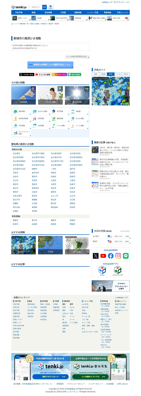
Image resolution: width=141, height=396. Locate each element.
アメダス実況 (32, 307)
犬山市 (15, 180)
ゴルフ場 (85, 319)
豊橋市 (15, 220)
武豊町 (15, 211)
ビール (72, 319)
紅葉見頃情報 (107, 331)
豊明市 (15, 192)
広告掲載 (110, 384)
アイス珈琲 (74, 322)
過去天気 (31, 313)
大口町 (72, 200)
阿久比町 (16, 207)
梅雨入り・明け (107, 320)
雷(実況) (30, 316)
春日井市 (35, 173)
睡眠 (64, 332)
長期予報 (16, 316)
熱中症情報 (107, 326)
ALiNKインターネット (42, 384)
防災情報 (48, 12)
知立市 (15, 188)
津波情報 (43, 310)
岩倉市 (72, 188)
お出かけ (65, 313)
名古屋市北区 (75, 153)
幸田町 (34, 211)
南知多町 (54, 207)
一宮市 (53, 169)
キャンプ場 (86, 322)
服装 (64, 310)
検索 (44, 7)
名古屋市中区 (56, 157)
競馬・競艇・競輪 (88, 325)
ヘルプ (127, 2)
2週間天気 (16, 313)
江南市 (53, 180)
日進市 (34, 192)
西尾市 (72, 177)
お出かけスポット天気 (90, 332)
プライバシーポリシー (76, 384)
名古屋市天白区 (19, 169)
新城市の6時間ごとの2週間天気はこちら (52, 65)
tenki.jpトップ (107, 2)
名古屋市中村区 (38, 157)
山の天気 (85, 304)
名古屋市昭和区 (76, 157)
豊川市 (34, 220)
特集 (116, 313)
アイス (72, 316)
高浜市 (53, 188)
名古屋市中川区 (57, 161)
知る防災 (43, 319)
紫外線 (64, 322)
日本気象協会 (27, 384)
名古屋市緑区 (56, 165)
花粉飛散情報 (107, 305)
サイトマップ (118, 2)
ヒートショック (107, 336)
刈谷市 (15, 177)
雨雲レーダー (18, 319)
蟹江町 (53, 203)
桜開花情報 (107, 310)
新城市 (72, 220)
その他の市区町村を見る (78, 56)
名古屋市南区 (18, 165)
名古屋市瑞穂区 (19, 161)
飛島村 (72, 203)
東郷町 (34, 200)
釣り (83, 329)
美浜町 (72, 207)
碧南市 (72, 173)
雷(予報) (16, 332)
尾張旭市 (35, 188)
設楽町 (34, 224)
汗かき (72, 307)
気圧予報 (16, 310)
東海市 (34, 184)
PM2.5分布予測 (18, 325)
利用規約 (60, 384)
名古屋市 (16, 153)
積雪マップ (17, 322)
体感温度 (65, 325)
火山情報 (43, 313)
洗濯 (64, 307)
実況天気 (31, 310)
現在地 (50, 8)
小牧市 (72, 180)
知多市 (72, 184)
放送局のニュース (121, 310)
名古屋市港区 (75, 161)
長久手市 (16, 200)
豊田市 (34, 177)
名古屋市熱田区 (38, 161)
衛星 (95, 74)
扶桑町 (15, 203)
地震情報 (43, 307)
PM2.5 (126, 74)
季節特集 (107, 12)
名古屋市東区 (56, 153)
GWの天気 (107, 315)
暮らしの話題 (120, 307)
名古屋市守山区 (38, 165)
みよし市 (54, 196)
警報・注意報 (45, 304)
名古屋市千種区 (38, 153)
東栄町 (53, 224)
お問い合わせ (122, 384)
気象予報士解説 (120, 304)
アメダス (118, 74)
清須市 (72, 192)
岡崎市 (34, 169)
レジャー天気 (92, 12)
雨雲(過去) (31, 304)
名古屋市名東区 (76, 165)
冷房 (71, 313)
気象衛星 (56, 307)
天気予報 (18, 12)
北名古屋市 (17, 196)
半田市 (15, 173)
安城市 (53, 177)
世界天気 (16, 307)
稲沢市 (15, 184)
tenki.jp (19, 8)
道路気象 (16, 335)
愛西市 (53, 192)
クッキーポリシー (96, 384)
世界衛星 (56, 310)
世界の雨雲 (17, 329)
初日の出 (107, 346)
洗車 (64, 329)
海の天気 (85, 307)
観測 (33, 12)
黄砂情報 (16, 338)
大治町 (34, 203)
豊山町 (53, 200)
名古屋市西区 (18, 157)
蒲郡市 (53, 220)
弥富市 (34, 196)
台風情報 (43, 316)
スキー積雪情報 (107, 341)
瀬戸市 (72, 169)
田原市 (15, 224)
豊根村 (72, 224)
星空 (64, 316)
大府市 (53, 184)
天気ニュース (122, 12)
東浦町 (34, 207)
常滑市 (34, 180)
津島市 (53, 173)
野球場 (84, 313)
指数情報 (78, 12)
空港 (83, 310)
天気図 (63, 12)
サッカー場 (86, 316)
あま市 (72, 196)
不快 (71, 310)
